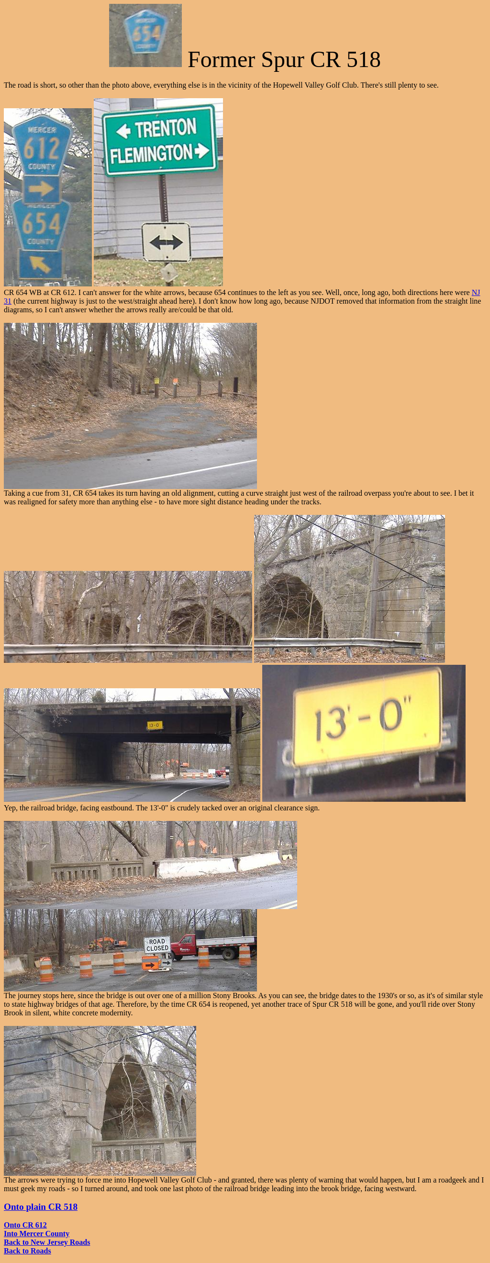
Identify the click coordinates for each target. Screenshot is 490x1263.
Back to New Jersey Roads (47, 1242)
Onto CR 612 (25, 1225)
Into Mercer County (36, 1233)
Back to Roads (27, 1251)
